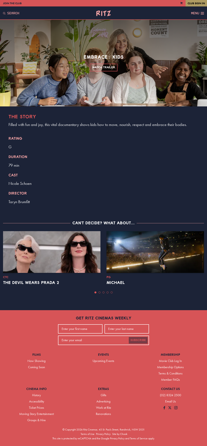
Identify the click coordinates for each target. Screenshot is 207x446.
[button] (95, 292)
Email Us (170, 401)
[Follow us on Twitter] (169, 408)
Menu (197, 13)
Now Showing (36, 361)
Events (103, 354)
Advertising (103, 401)
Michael (116, 283)
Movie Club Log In (170, 361)
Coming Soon (36, 367)
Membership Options (170, 367)
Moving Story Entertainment (36, 414)
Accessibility (36, 401)
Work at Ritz (103, 407)
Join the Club (12, 3)
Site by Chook (119, 434)
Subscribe (138, 340)
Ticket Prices (36, 407)
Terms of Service (139, 438)
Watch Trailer (103, 67)
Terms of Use (87, 434)
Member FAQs (170, 379)
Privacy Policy (103, 434)
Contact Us (170, 389)
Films (36, 354)
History (36, 395)
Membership (170, 354)
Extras (103, 389)
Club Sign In (196, 3)
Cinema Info (36, 389)
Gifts (103, 395)
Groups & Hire (36, 420)
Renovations (103, 414)
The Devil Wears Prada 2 (31, 283)
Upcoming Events (103, 361)
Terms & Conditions (170, 373)
